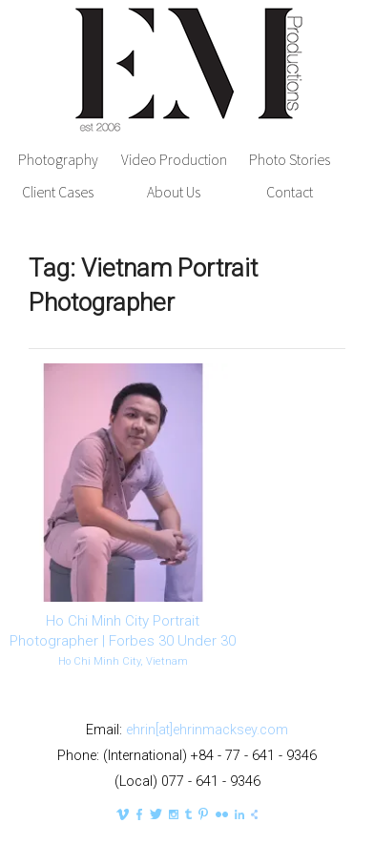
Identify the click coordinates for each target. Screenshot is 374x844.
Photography (58, 160)
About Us (173, 192)
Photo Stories (289, 160)
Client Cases (58, 192)
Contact (289, 192)
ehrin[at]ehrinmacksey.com (207, 730)
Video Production (174, 160)
